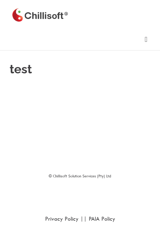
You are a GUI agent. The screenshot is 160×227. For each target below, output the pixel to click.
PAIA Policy (102, 218)
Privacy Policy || (67, 218)
